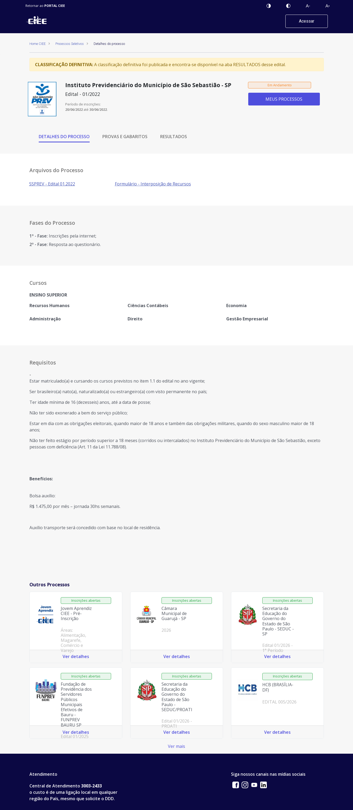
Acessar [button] (306, 21)
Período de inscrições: (83, 104)
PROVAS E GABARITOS (124, 136)
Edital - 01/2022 (82, 94)
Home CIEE (37, 44)
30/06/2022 (98, 109)
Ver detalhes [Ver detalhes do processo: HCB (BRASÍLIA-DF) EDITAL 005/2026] (277, 732)
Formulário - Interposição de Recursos (153, 184)
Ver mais (176, 746)
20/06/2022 (74, 109)
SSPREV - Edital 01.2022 (52, 184)
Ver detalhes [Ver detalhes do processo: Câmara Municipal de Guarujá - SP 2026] (176, 656)
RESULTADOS (173, 136)
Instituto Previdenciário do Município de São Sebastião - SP (148, 85)
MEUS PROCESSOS (283, 99)
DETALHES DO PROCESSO (64, 136)
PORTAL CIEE (54, 5)
